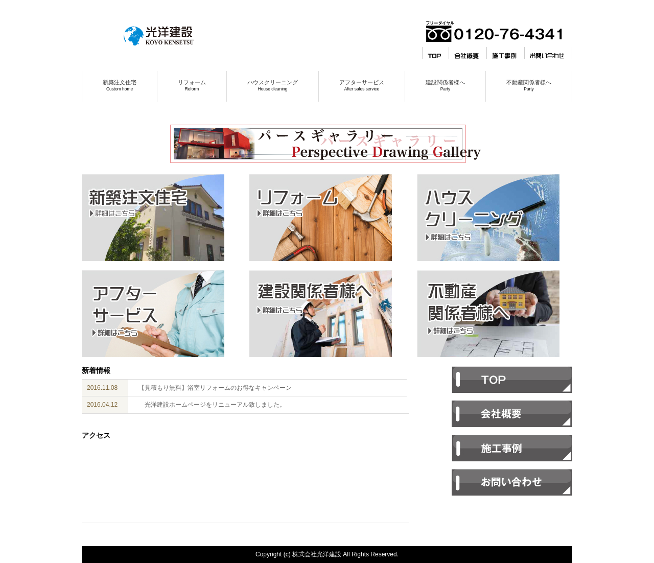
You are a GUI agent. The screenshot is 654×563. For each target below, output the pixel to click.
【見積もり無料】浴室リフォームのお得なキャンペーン (215, 387)
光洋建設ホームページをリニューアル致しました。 (212, 404)
